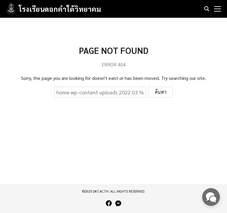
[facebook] (108, 203)
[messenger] (118, 203)
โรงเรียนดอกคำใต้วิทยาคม (60, 9)
